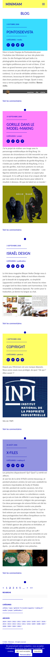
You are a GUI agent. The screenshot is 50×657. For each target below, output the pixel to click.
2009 (33, 624)
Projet (19, 136)
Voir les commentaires (12, 101)
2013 (14, 624)
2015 (4, 624)
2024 (4, 621)
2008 (38, 624)
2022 (14, 621)
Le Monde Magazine (27, 608)
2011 (24, 624)
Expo (11, 608)
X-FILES (12, 452)
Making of (20, 460)
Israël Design (18, 253)
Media (19, 40)
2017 (38, 621)
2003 (14, 626)
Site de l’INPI (8, 421)
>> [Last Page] (31, 588)
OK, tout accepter (23, 651)
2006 (4, 626)
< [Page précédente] (3, 588)
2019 (28, 621)
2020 (24, 621)
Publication (21, 261)
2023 (9, 621)
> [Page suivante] (27, 588)
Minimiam (14, 4)
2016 (43, 621)
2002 (19, 626)
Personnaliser (25, 654)
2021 (19, 621)
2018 (33, 621)
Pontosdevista (20, 32)
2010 (28, 624)
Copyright (16, 346)
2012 (19, 624)
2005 (9, 626)
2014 (9, 624)
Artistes (5, 608)
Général (20, 354)
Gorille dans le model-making (20, 126)
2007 (43, 624)
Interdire (37, 651)
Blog (25, 13)
